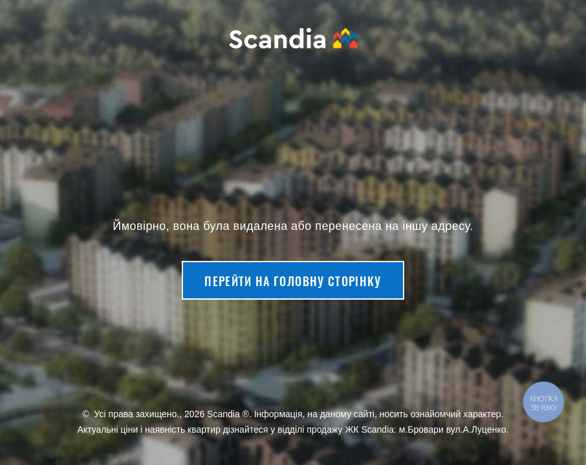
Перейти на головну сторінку (292, 281)
